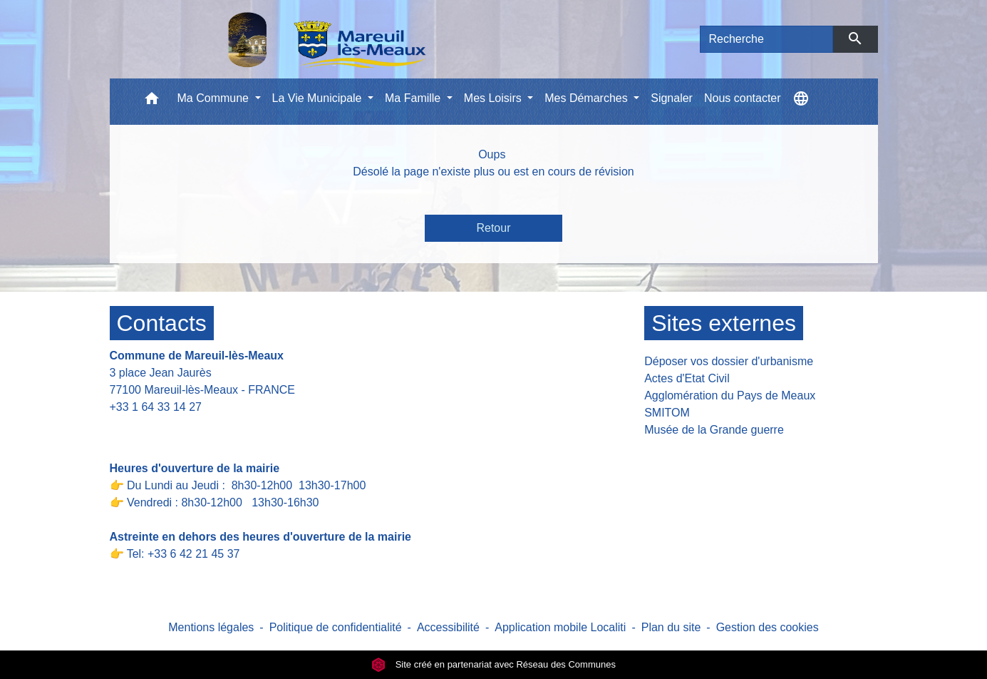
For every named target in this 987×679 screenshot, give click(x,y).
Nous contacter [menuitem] (742, 98)
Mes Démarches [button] (587, 98)
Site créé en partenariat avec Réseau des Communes (493, 664)
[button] (152, 101)
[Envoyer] (855, 39)
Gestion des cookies (767, 627)
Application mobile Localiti (560, 627)
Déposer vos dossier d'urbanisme (728, 361)
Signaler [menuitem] (672, 98)
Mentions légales (211, 627)
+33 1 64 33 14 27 (156, 407)
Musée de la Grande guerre (714, 430)
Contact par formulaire (175, 429)
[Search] (767, 39)
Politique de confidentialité (335, 627)
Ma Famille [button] (414, 98)
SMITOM (667, 413)
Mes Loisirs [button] (494, 98)
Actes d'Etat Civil (687, 378)
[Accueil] (290, 39)
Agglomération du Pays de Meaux (729, 395)
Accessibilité (448, 627)
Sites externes (723, 323)
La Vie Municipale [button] (318, 98)
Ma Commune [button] (214, 98)
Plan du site (671, 627)
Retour (493, 228)
